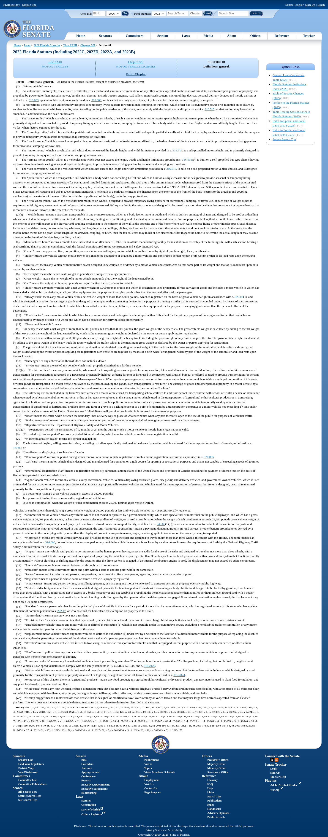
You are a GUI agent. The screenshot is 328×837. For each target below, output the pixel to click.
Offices (255, 36)
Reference (281, 36)
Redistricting (89, 792)
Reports (86, 780)
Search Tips (214, 796)
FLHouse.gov (11, 4)
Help (210, 788)
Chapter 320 (88, 45)
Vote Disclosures (28, 772)
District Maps (26, 768)
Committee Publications (32, 784)
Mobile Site (29, 4)
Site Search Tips (27, 800)
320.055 (209, 457)
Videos (148, 764)
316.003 (33, 100)
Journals (86, 768)
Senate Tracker (276, 764)
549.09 (161, 524)
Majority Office (216, 764)
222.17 (61, 611)
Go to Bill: (86, 13)
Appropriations (90, 772)
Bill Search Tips (27, 791)
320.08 (239, 297)
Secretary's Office (217, 772)
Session (162, 36)
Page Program (152, 792)
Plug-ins (270, 780)
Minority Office (216, 768)
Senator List (25, 760)
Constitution (88, 804)
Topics (148, 768)
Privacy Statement (156, 830)
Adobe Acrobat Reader (286, 785)
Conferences (88, 776)
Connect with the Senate (282, 756)
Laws (186, 36)
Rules (210, 804)
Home (80, 36)
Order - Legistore (93, 814)
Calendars (87, 764)
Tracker (309, 36)
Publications (151, 760)
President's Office (217, 760)
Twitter (272, 760)
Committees (134, 36)
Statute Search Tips (284, 139)
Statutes (86, 800)
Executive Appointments (95, 784)
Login (321, 4)
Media (208, 36)
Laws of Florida (92, 809)
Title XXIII (70, 45)
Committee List (27, 780)
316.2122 (149, 666)
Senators (105, 36)
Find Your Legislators (31, 764)
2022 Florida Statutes (47, 45)
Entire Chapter (136, 74)
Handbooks (214, 808)
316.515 (209, 109)
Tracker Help (278, 776)
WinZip (277, 789)
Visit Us (148, 784)
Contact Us (150, 788)
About (231, 36)
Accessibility (175, 830)
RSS (276, 760)
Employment (151, 780)
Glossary (212, 780)
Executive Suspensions (94, 788)
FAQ (210, 784)
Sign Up (310, 4)
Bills (84, 760)
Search (18, 788)
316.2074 (179, 675)
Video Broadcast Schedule (159, 772)
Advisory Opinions (218, 813)
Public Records (216, 817)
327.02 (17, 447)
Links (210, 792)
